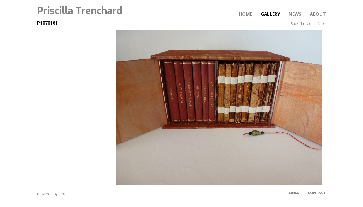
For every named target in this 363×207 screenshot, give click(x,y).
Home (245, 14)
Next (322, 23)
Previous (308, 23)
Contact (317, 192)
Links (294, 192)
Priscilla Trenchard (79, 10)
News (295, 14)
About (318, 14)
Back (294, 23)
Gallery (270, 14)
